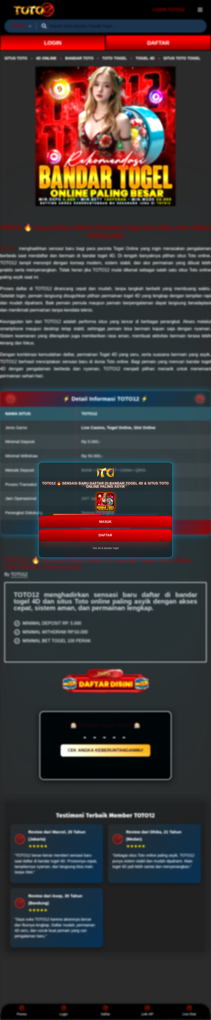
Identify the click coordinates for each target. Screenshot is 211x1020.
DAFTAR (105, 532)
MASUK (105, 519)
